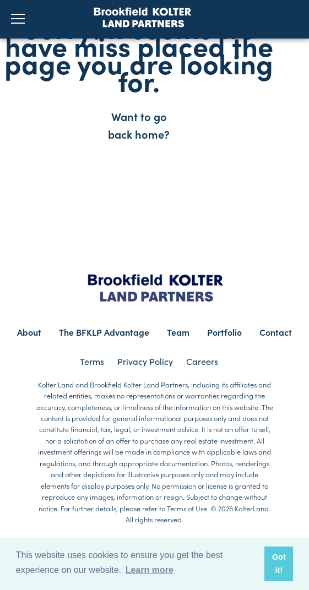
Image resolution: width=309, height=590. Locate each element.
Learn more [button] (150, 570)
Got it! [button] (279, 564)
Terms (92, 361)
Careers (202, 361)
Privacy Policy (145, 361)
